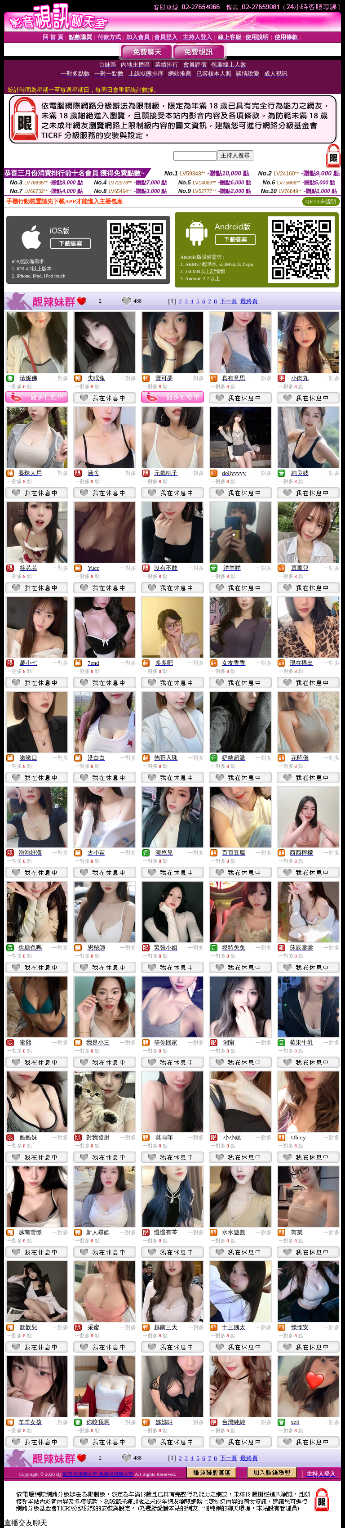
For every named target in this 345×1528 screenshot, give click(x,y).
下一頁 (228, 301)
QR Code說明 (320, 201)
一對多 (60, 378)
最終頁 (249, 301)
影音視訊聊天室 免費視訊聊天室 (98, 1474)
